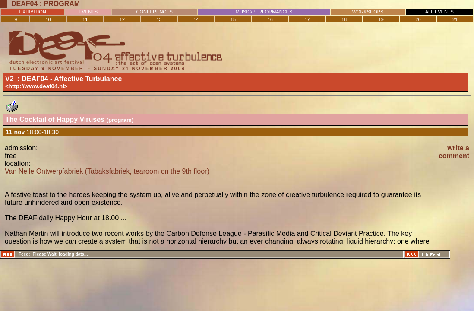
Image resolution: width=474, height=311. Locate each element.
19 (381, 19)
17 (307, 19)
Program (62, 3)
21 (455, 19)
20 (417, 19)
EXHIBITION (32, 11)
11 (85, 19)
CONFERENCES (154, 11)
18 (344, 19)
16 (270, 19)
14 (196, 19)
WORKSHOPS (368, 11)
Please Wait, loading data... (60, 254)
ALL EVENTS (439, 11)
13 (158, 19)
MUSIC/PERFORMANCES (264, 11)
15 (233, 19)
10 (48, 19)
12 (122, 19)
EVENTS (88, 11)
